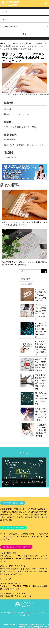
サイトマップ (30, 612)
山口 (6, 517)
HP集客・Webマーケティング (12, 583)
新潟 (16, 512)
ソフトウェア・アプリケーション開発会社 (26, 43)
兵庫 (22, 515)
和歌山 (32, 515)
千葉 (2, 512)
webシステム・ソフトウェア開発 (13, 556)
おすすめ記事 (26, 284)
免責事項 (4, 612)
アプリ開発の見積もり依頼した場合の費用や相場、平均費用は (40, 430)
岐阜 (41, 512)
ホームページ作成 (7, 534)
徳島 (10, 517)
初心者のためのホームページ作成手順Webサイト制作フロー (41, 398)
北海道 (2, 509)
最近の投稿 (25, 279)
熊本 (39, 517)
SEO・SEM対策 (21, 534)
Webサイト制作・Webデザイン (13, 566)
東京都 (15, 46)
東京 (6, 512)
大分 (43, 517)
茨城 (33, 509)
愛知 (2, 515)
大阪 (18, 515)
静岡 (45, 512)
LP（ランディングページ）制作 (30, 571)
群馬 (41, 509)
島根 (41, 515)
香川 (14, 517)
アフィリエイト (25, 596)
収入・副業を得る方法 (9, 596)
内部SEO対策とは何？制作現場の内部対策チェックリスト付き (40, 364)
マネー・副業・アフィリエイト (13, 593)
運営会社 (41, 612)
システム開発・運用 (8, 553)
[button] (4, 471)
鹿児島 (5, 520)
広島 (2, 517)
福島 (28, 509)
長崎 (35, 517)
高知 (22, 517)
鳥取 (37, 515)
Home (2, 43)
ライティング (5, 579)
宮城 (16, 509)
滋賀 (10, 515)
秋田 (20, 509)
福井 (28, 512)
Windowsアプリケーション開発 (17, 559)
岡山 (45, 515)
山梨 (33, 512)
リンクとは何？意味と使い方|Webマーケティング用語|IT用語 (40, 295)
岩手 (12, 509)
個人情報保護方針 (16, 612)
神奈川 (11, 512)
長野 (37, 512)
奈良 (27, 515)
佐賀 (31, 517)
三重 (6, 515)
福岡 (27, 517)
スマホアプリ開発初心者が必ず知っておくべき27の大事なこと (40, 414)
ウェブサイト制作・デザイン (27, 569)
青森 (8, 509)
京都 (14, 515)
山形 (24, 509)
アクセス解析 (9, 589)
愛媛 (18, 517)
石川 (24, 512)
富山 (20, 512)
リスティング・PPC (8, 586)
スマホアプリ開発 (36, 534)
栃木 (37, 509)
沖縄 (10, 520)
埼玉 (45, 509)
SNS (17, 589)
